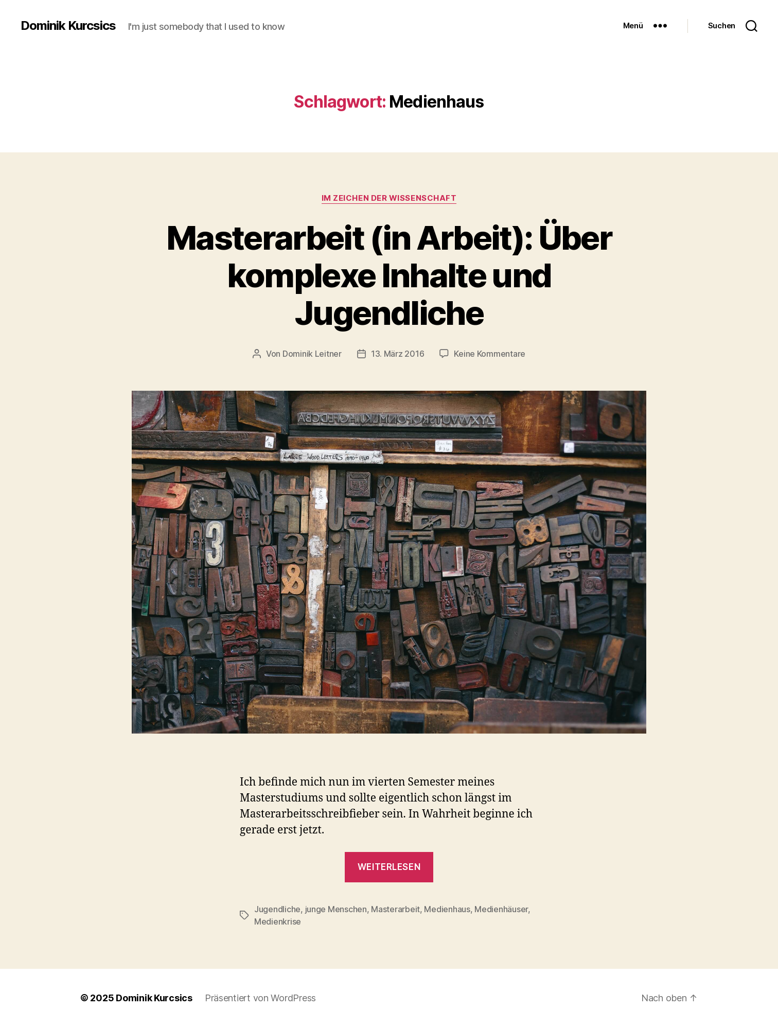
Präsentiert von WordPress (260, 998)
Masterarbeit (395, 909)
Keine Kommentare (489, 354)
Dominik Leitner (312, 354)
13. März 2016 (398, 354)
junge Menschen (336, 909)
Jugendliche (277, 909)
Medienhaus (447, 909)
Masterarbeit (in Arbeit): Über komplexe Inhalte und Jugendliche (389, 275)
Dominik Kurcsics (68, 26)
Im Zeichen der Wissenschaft (389, 198)
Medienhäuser (501, 909)
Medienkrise (277, 921)
